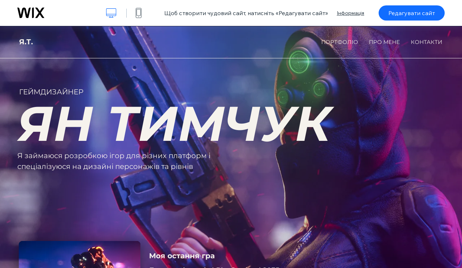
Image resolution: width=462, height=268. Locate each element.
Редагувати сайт (411, 13)
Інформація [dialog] (350, 13)
